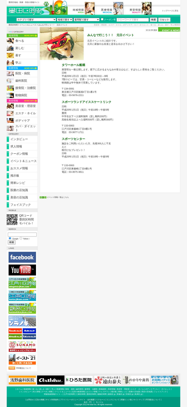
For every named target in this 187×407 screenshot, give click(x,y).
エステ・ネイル (25, 113)
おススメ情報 (19, 168)
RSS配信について (23, 368)
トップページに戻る (170, 11)
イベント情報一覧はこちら (58, 197)
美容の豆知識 (19, 197)
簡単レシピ (17, 182)
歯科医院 (21, 80)
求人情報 (16, 146)
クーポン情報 (19, 153)
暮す (18, 55)
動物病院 (21, 95)
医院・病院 (22, 73)
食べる (19, 40)
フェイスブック (20, 204)
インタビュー (19, 139)
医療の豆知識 (19, 190)
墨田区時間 (13, 25)
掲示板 (14, 175)
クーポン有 (108, 19)
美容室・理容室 (25, 105)
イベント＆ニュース (28, 25)
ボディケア (22, 120)
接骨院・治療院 (25, 87)
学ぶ (18, 62)
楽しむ (19, 48)
